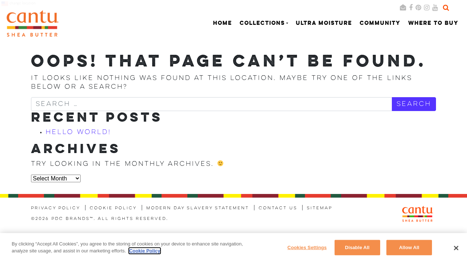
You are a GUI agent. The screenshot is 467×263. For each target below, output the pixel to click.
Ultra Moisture (324, 23)
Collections (262, 23)
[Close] (456, 248)
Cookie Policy (113, 208)
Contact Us (278, 208)
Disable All (357, 247)
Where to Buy (433, 23)
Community (380, 23)
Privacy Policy (55, 208)
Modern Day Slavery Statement (197, 208)
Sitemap (319, 208)
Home (222, 23)
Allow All (409, 247)
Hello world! (78, 132)
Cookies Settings (307, 247)
